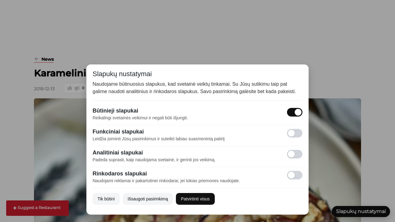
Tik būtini (106, 198)
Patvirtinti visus (195, 198)
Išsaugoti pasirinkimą (148, 198)
